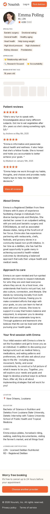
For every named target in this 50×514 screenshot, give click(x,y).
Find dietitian (39, 4)
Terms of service (28, 507)
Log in (26, 4)
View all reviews (13, 189)
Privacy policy (9, 507)
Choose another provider (25, 489)
